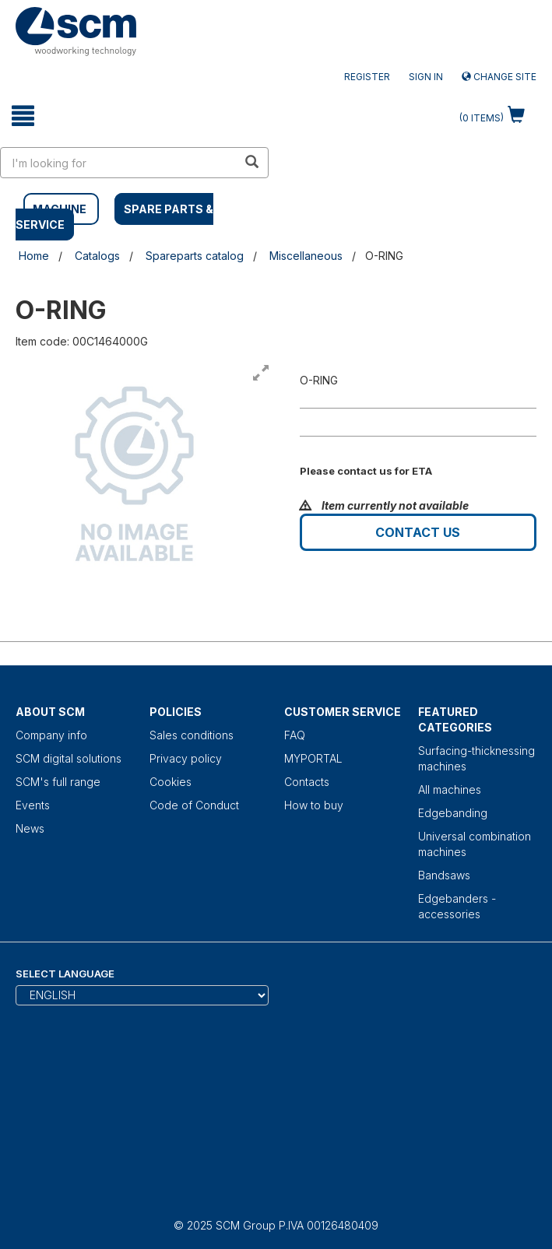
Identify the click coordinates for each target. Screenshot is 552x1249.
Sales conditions (191, 735)
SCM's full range (58, 781)
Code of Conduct (194, 805)
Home (34, 255)
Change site (499, 76)
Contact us (417, 532)
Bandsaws (444, 875)
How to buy (313, 805)
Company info (51, 735)
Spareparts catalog (195, 255)
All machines (449, 789)
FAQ (294, 735)
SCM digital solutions (68, 758)
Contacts (306, 781)
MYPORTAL (313, 758)
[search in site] (119, 162)
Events (33, 805)
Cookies (170, 781)
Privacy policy (185, 758)
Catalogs (97, 255)
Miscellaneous (306, 255)
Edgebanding (452, 812)
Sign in (426, 76)
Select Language (65, 973)
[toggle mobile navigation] (23, 116)
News (30, 828)
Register (367, 76)
